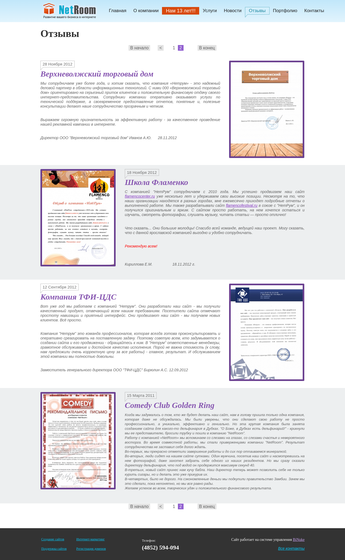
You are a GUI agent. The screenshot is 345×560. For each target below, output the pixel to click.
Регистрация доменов (91, 549)
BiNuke (299, 540)
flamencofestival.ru (241, 205)
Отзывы (257, 10)
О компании (146, 10)
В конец (207, 48)
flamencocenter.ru (140, 196)
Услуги (210, 10)
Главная (117, 10)
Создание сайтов (52, 539)
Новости (233, 10)
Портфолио (285, 10)
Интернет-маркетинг (90, 539)
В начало (139, 48)
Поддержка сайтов (54, 549)
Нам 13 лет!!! (180, 10)
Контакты (314, 10)
